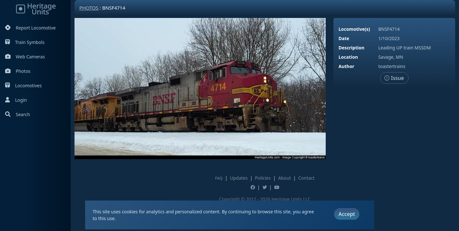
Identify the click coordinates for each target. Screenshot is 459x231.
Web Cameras (25, 57)
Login (16, 100)
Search (17, 114)
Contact (306, 178)
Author (346, 66)
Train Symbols (25, 42)
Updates (239, 178)
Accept (347, 214)
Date (344, 38)
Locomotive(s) (354, 29)
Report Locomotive (30, 28)
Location (348, 57)
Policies (263, 178)
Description (351, 48)
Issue (394, 77)
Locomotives (23, 85)
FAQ (219, 178)
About (284, 178)
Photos (18, 71)
